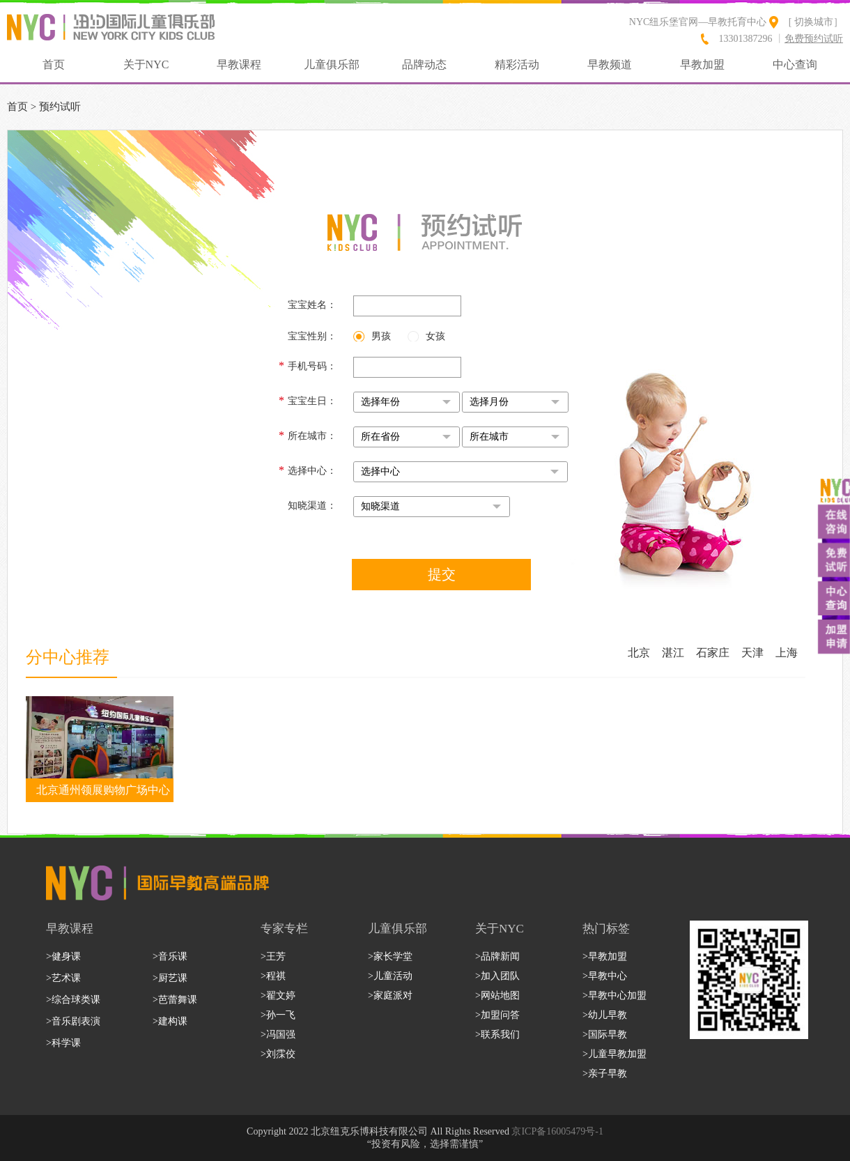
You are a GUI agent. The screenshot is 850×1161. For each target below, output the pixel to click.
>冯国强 (278, 1034)
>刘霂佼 (278, 1054)
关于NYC (146, 64)
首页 (53, 64)
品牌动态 (424, 64)
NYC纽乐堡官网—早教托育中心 (698, 22)
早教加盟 (702, 64)
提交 (442, 574)
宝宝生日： (308, 400)
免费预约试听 (814, 38)
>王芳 (273, 956)
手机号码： (308, 365)
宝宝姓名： (312, 305)
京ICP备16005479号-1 (557, 1131)
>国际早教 (604, 1034)
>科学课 (63, 1043)
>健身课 (63, 956)
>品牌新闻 (497, 956)
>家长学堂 (390, 956)
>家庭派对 (390, 995)
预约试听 (60, 106)
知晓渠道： (312, 505)
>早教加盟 (604, 956)
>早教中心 (604, 976)
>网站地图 (497, 995)
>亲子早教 (604, 1073)
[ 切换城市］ (816, 22)
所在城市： (308, 435)
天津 (752, 653)
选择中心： (308, 470)
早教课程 (239, 64)
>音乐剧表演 (73, 1021)
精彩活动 (517, 64)
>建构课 (170, 1021)
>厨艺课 (170, 978)
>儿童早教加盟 (614, 1054)
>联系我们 (497, 1034)
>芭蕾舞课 (175, 999)
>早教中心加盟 (614, 995)
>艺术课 (63, 978)
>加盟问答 (497, 1015)
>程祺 (273, 976)
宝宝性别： (312, 336)
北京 (639, 653)
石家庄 (712, 653)
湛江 (673, 653)
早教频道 (609, 64)
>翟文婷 (278, 995)
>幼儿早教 (604, 1015)
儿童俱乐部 (332, 64)
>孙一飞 (278, 1015)
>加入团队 (497, 976)
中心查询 (795, 64)
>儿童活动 (390, 976)
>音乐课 (170, 956)
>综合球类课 (73, 999)
